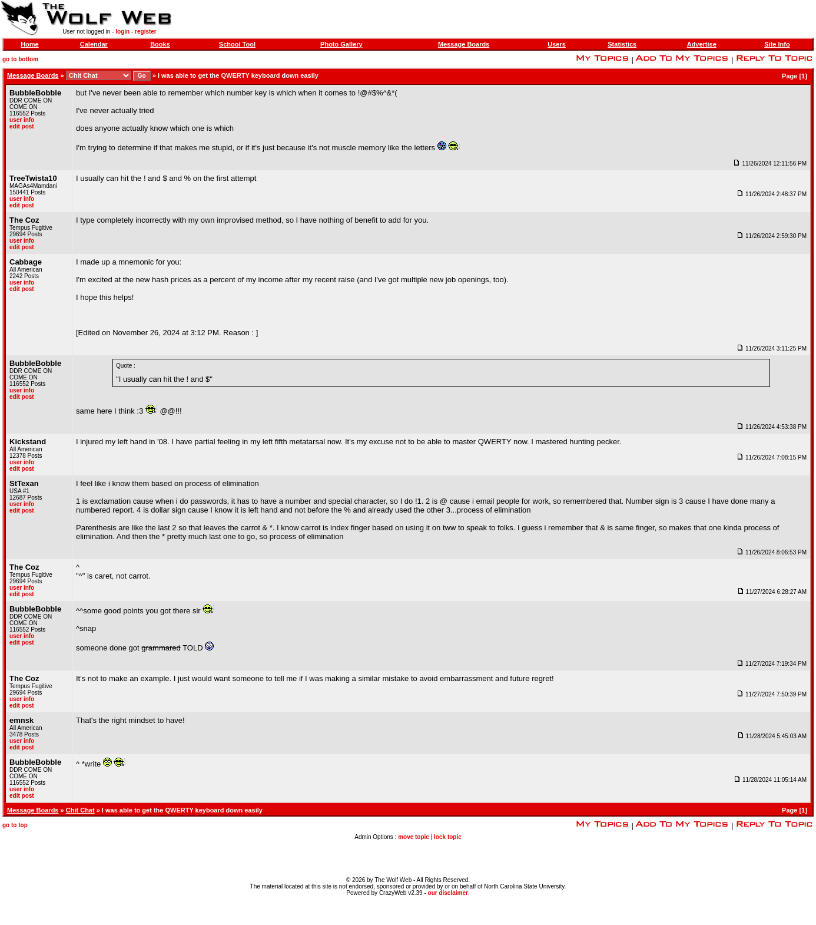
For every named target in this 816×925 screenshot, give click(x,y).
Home (30, 44)
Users (557, 44)
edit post (21, 126)
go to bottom (20, 59)
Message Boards (463, 44)
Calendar (94, 44)
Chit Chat (80, 810)
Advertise (702, 44)
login (122, 31)
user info (21, 120)
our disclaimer (448, 893)
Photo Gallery (341, 44)
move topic (413, 837)
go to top (15, 825)
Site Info (777, 44)
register (146, 31)
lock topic (448, 837)
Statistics (622, 44)
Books (160, 44)
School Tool (237, 44)
